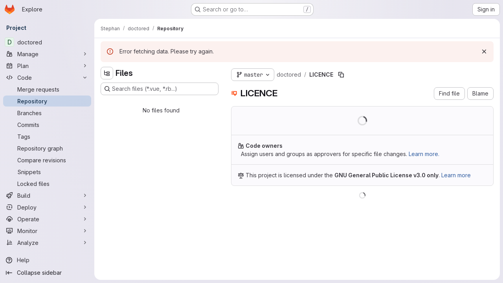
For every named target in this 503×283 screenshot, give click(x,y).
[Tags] (47, 136)
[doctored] (47, 42)
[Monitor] (47, 230)
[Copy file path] (341, 74)
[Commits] (47, 124)
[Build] (47, 195)
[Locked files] (47, 183)
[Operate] (47, 218)
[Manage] (47, 53)
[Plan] (47, 65)
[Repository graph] (47, 148)
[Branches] (47, 112)
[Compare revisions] (47, 159)
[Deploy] (47, 207)
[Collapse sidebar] (47, 272)
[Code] (47, 77)
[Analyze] (47, 242)
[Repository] (47, 101)
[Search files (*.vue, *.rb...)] (159, 89)
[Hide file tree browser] (107, 73)
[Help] (47, 260)
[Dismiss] (484, 51)
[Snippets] (47, 171)
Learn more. (424, 154)
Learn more (456, 175)
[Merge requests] (47, 89)
